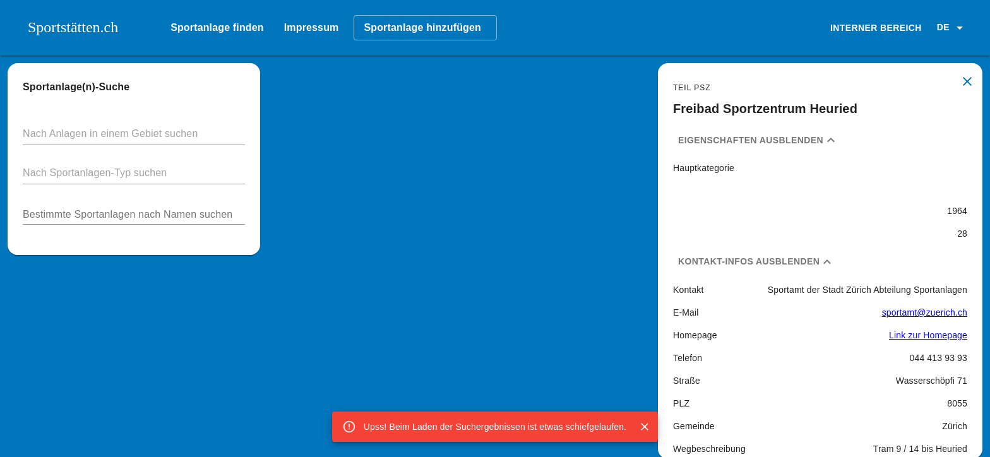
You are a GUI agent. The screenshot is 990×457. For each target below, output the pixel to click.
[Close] (644, 426)
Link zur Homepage (928, 335)
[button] (952, 28)
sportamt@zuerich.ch (924, 312)
